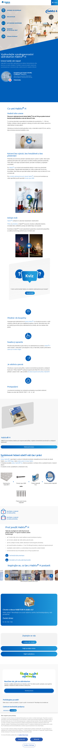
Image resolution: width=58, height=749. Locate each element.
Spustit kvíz (30, 293)
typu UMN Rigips (9, 461)
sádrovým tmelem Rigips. (14, 349)
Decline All (21, 739)
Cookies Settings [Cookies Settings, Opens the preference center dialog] (29, 745)
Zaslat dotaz (8, 618)
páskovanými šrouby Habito (25, 461)
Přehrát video (17, 80)
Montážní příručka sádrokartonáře (18, 559)
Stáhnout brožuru (29, 447)
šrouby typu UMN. (29, 178)
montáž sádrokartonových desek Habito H (22, 176)
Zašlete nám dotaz (28, 642)
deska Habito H (29, 321)
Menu (55, 2)
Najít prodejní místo (28, 648)
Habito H (12, 167)
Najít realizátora (29, 654)
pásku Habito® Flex (17, 463)
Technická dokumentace (14, 555)
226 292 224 (6, 710)
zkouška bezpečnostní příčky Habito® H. (39, 371)
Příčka (9, 224)
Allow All (36, 739)
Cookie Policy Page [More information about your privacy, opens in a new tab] (23, 734)
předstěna (15, 224)
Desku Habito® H (5, 459)
